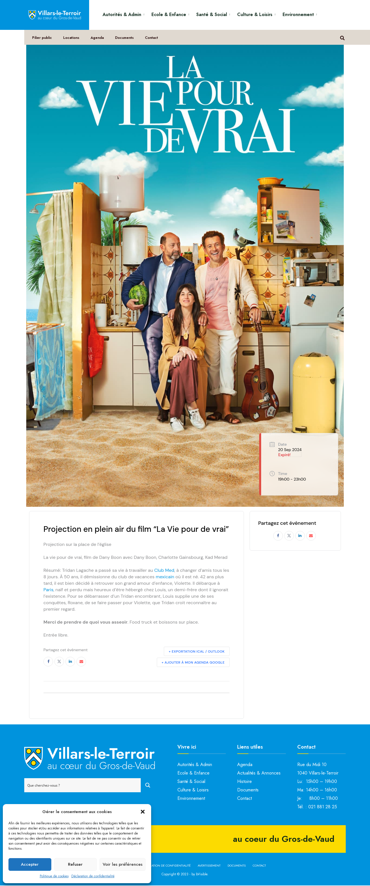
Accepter (30, 864)
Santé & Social (211, 14)
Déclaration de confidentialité (92, 876)
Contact (154, 40)
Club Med (164, 570)
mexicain (165, 577)
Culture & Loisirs (254, 14)
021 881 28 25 (322, 807)
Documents (127, 40)
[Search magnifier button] (148, 786)
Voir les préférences (122, 864)
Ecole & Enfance (168, 14)
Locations (73, 40)
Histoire (244, 782)
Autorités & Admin (122, 14)
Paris (48, 590)
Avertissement (209, 866)
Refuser (75, 864)
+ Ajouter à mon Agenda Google (193, 662)
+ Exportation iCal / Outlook (196, 652)
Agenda (99, 40)
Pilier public (43, 40)
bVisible (201, 874)
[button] (143, 811)
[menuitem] (124, 13)
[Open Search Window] (343, 39)
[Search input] (82, 785)
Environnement (298, 14)
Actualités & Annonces (259, 773)
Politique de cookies (54, 876)
